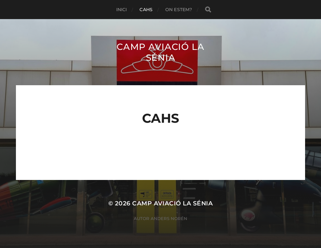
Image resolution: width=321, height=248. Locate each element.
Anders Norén (169, 218)
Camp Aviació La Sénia (160, 52)
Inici (121, 9)
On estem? (178, 9)
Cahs (146, 9)
